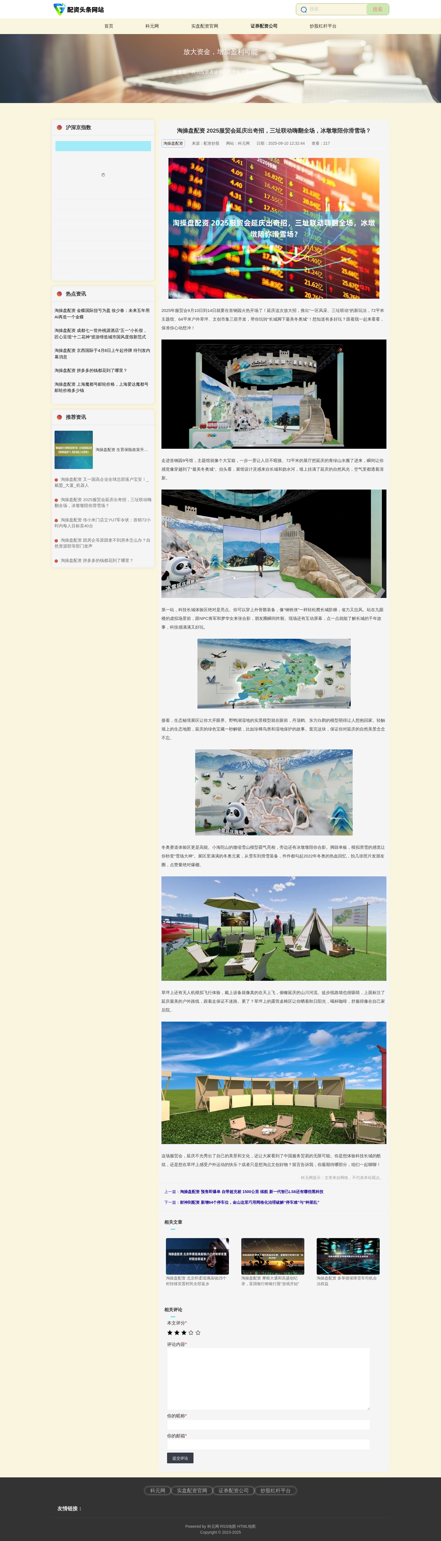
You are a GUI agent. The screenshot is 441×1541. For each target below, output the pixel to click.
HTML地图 (246, 1526)
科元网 (152, 26)
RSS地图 (228, 1526)
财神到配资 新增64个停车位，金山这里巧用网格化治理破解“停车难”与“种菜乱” (249, 1202)
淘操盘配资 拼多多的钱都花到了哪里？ (91, 370)
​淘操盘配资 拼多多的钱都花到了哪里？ (97, 560)
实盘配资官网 (204, 26)
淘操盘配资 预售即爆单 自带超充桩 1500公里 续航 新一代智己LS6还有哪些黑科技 (251, 1191)
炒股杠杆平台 (323, 26)
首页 (108, 26)
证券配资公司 (264, 26)
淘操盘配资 (173, 143)
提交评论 (180, 1458)
